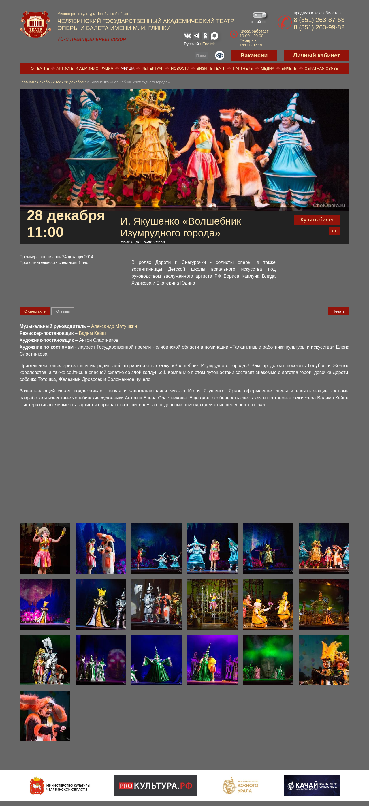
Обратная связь (321, 68)
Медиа (267, 68)
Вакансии (254, 55)
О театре (40, 68)
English (209, 44)
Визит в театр (211, 68)
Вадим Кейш (92, 333)
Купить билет (317, 220)
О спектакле (35, 311)
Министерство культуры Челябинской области (94, 14)
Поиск (201, 55)
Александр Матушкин (114, 326)
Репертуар (153, 68)
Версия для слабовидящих (219, 55)
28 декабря (74, 82)
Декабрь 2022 (49, 82)
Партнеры (243, 68)
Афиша (127, 68)
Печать (338, 311)
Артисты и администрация (85, 68)
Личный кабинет (316, 55)
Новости (180, 68)
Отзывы (63, 311)
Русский (191, 44)
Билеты (290, 68)
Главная (27, 82)
